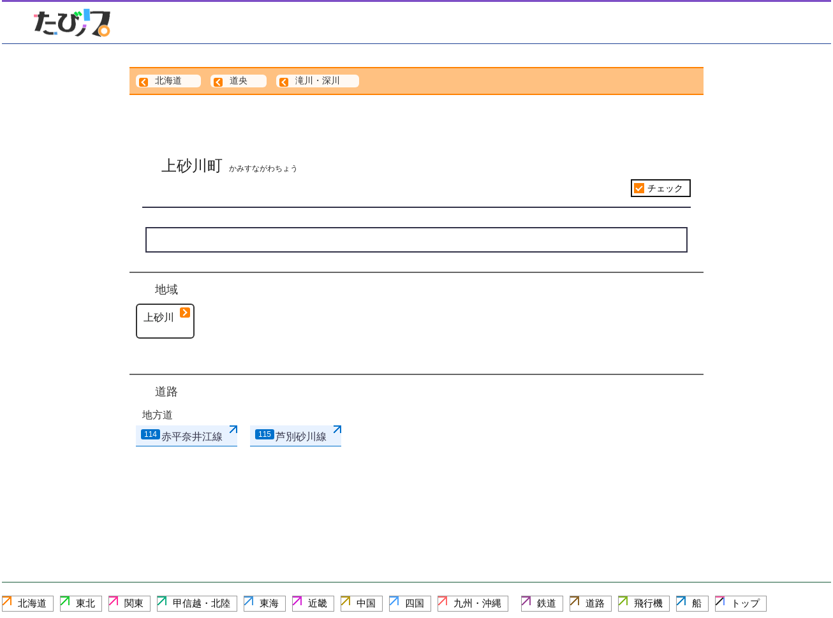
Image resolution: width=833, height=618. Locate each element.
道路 (595, 603)
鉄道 (546, 603)
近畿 (317, 603)
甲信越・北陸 (201, 603)
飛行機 (648, 603)
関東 (134, 603)
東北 (85, 603)
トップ (745, 603)
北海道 (32, 603)
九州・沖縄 (477, 603)
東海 (269, 603)
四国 (414, 603)
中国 (366, 603)
